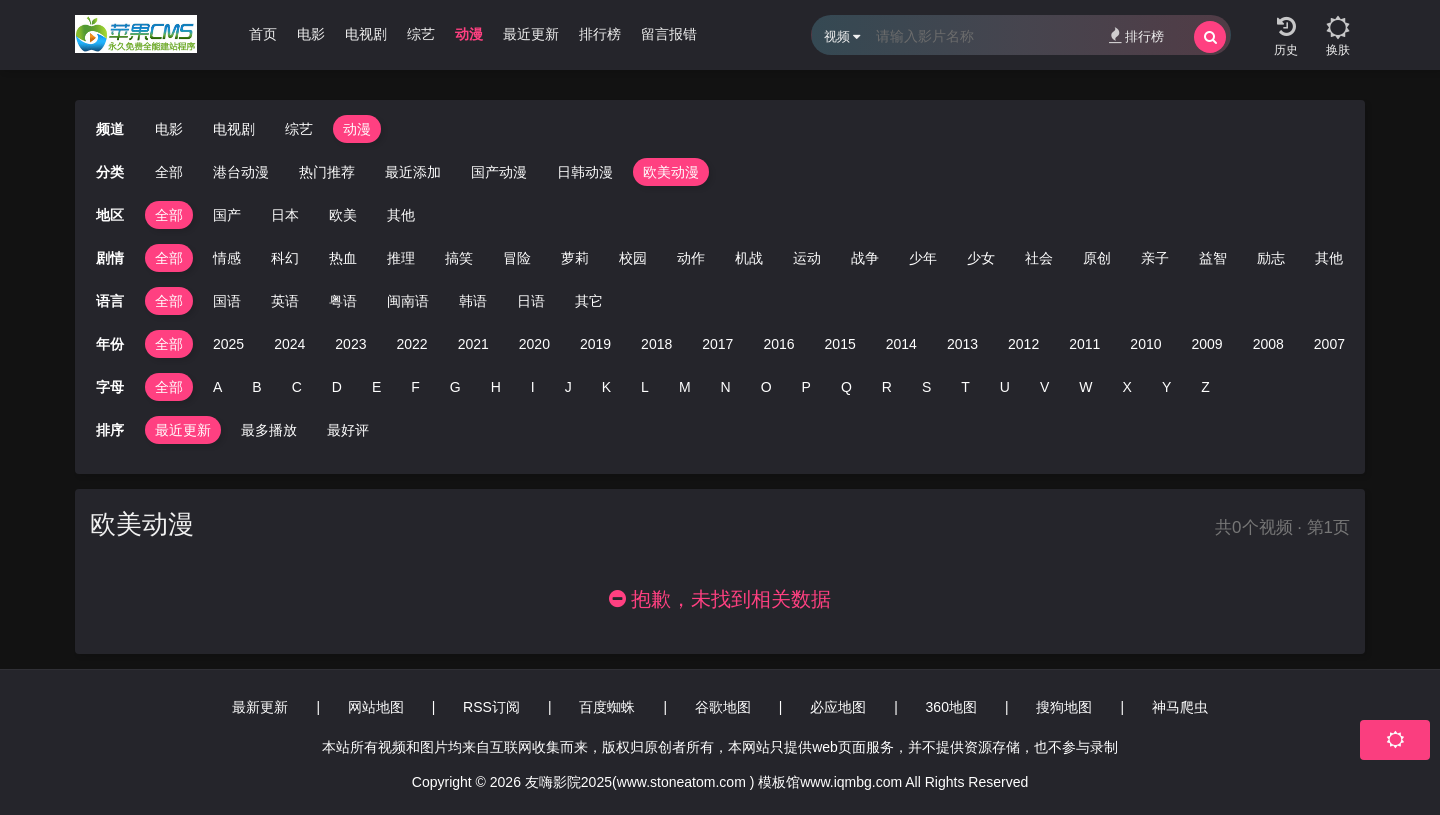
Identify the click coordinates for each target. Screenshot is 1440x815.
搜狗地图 (1064, 707)
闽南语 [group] (408, 301)
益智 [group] (1213, 258)
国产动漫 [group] (499, 172)
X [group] (1127, 387)
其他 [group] (401, 215)
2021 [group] (473, 344)
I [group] (533, 387)
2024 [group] (289, 344)
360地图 (951, 707)
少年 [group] (923, 258)
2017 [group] (717, 344)
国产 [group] (227, 215)
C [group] (297, 387)
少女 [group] (981, 258)
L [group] (645, 387)
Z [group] (1205, 387)
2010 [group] (1145, 344)
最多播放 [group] (269, 430)
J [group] (568, 387)
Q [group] (846, 387)
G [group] (455, 387)
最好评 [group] (348, 430)
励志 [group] (1271, 258)
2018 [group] (656, 344)
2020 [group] (534, 344)
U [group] (1005, 387)
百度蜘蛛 (607, 707)
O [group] (766, 387)
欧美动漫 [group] (671, 172)
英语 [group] (285, 301)
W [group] (1085, 387)
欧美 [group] (343, 215)
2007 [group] (1329, 344)
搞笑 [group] (459, 258)
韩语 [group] (473, 301)
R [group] (887, 387)
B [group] (256, 387)
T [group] (965, 387)
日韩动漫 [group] (585, 172)
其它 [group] (589, 301)
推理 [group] (401, 258)
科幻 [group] (285, 258)
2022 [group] (411, 344)
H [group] (496, 387)
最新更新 (260, 707)
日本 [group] (285, 215)
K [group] (606, 387)
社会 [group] (1039, 258)
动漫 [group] (469, 34)
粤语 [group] (343, 301)
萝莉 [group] (575, 258)
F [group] (415, 387)
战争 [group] (865, 258)
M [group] (685, 387)
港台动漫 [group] (241, 172)
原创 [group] (1097, 258)
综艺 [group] (421, 34)
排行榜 (1136, 35)
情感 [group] (227, 258)
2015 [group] (840, 344)
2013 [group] (962, 344)
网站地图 (376, 707)
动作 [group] (691, 258)
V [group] (1044, 387)
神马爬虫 (1180, 707)
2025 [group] (228, 344)
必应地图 (838, 707)
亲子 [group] (1155, 258)
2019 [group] (595, 344)
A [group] (217, 387)
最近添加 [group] (413, 172)
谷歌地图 (723, 707)
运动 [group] (807, 258)
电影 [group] (311, 34)
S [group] (926, 387)
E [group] (376, 387)
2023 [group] (350, 344)
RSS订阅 (491, 707)
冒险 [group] (517, 258)
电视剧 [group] (366, 34)
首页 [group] (263, 34)
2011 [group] (1084, 344)
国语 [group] (227, 301)
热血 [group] (343, 258)
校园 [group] (633, 258)
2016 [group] (778, 344)
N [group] (726, 387)
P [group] (806, 387)
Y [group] (1166, 387)
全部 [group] (169, 172)
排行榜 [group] (600, 34)
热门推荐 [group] (327, 172)
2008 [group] (1268, 344)
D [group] (337, 387)
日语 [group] (531, 301)
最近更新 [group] (531, 34)
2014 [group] (901, 344)
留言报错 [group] (669, 34)
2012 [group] (1023, 344)
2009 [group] (1207, 344)
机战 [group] (749, 258)
